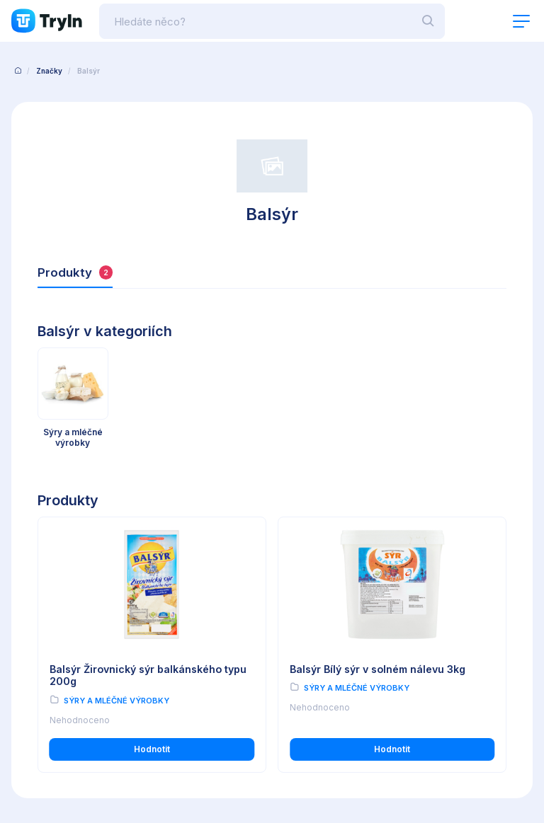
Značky (49, 71)
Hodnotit (152, 749)
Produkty (75, 272)
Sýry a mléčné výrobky (116, 701)
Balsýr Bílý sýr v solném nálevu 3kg (377, 669)
